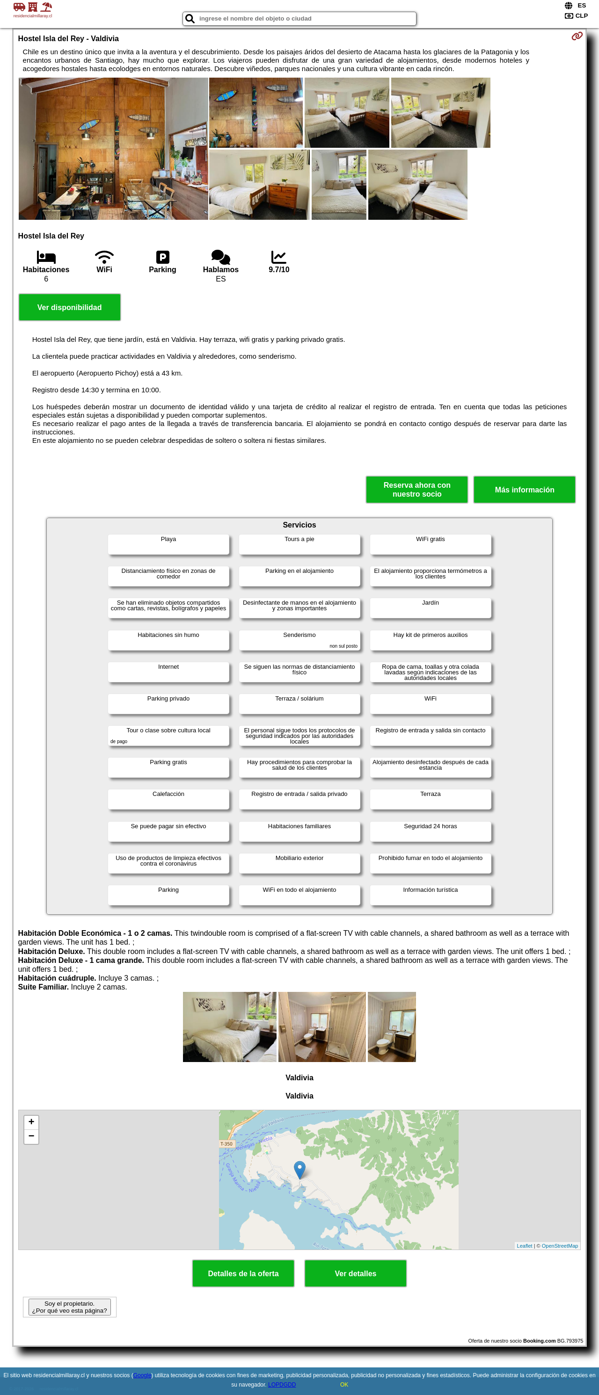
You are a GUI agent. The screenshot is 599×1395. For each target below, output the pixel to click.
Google (142, 1375)
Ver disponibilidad (69, 307)
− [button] (31, 1137)
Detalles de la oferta (243, 1274)
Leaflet (525, 1246)
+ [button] (31, 1123)
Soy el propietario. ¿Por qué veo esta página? (69, 1307)
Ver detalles (356, 1274)
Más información (525, 490)
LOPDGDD (282, 1384)
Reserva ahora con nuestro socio (417, 489)
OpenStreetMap (560, 1246)
